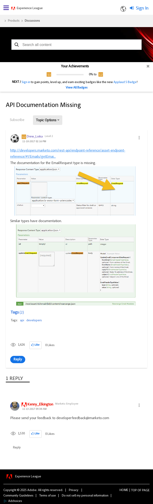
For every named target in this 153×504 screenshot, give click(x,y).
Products (14, 21)
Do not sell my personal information (85, 495)
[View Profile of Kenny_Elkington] (40, 404)
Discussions (32, 21)
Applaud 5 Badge (125, 82)
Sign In (142, 8)
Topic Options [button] (46, 120)
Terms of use (47, 495)
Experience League (30, 8)
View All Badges (77, 87)
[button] (16, 44)
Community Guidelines (18, 495)
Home (124, 490)
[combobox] (76, 44)
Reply (17, 359)
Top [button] (134, 490)
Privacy (73, 490)
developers (34, 320)
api (22, 320)
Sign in (26, 82)
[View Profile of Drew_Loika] (35, 136)
